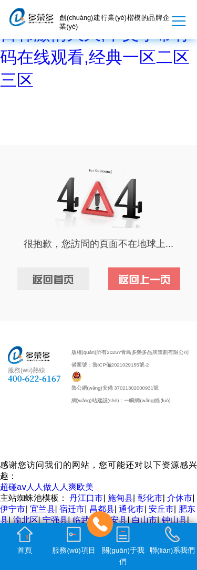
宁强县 (55, 519)
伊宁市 (12, 508)
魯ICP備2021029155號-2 (120, 365)
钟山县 (174, 519)
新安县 (114, 519)
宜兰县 (42, 508)
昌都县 (102, 508)
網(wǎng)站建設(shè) (95, 400)
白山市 (144, 519)
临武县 (85, 519)
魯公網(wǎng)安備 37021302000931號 (115, 388)
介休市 (179, 497)
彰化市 (150, 497)
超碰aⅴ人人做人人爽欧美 (47, 486)
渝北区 (25, 519)
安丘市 (161, 508)
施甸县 (120, 497)
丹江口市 (86, 497)
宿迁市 (72, 508)
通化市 (131, 508)
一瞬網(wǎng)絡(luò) (147, 400)
